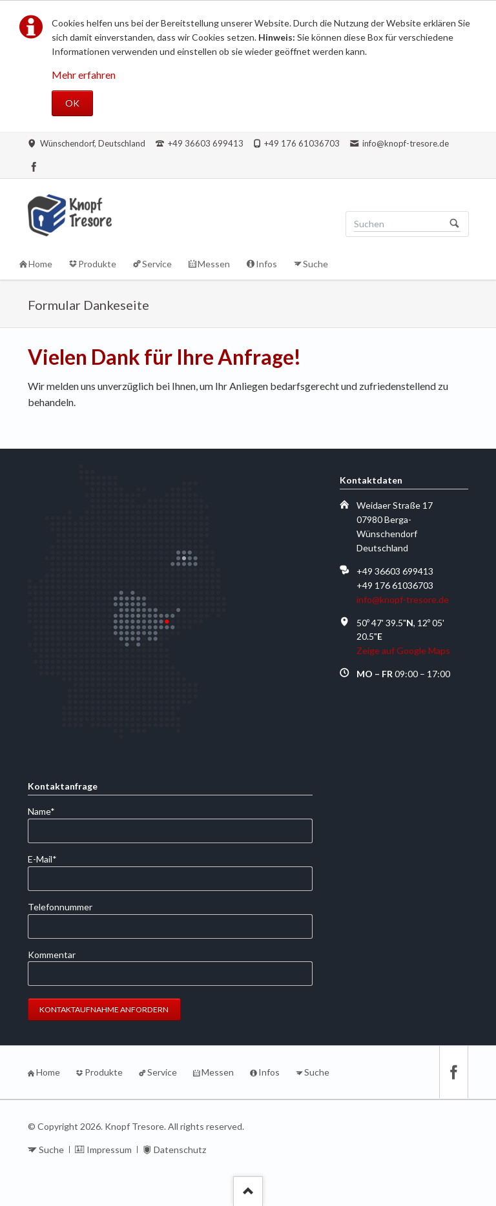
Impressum (109, 1149)
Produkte (104, 1072)
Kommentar (52, 954)
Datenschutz (180, 1149)
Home (48, 1072)
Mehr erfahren (84, 74)
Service (162, 1072)
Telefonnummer (60, 906)
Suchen (454, 224)
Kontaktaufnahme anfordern (104, 1009)
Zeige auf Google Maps (403, 650)
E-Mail (49, 858)
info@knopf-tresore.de (402, 599)
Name (49, 810)
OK (72, 102)
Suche (316, 1072)
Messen (218, 1072)
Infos (269, 1072)
